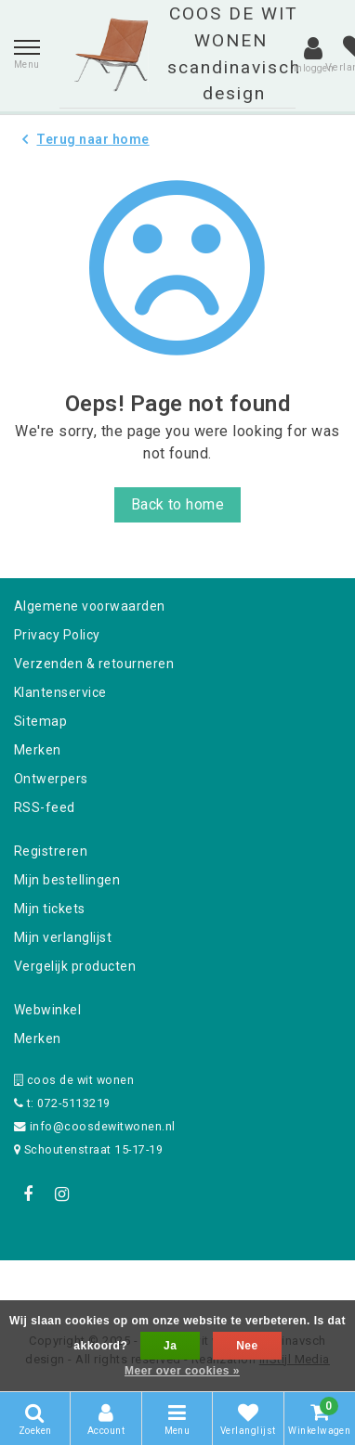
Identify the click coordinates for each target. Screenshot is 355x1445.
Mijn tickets (49, 908)
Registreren (50, 851)
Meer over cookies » (182, 1370)
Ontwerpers (51, 778)
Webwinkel (47, 1009)
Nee (246, 1345)
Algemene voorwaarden (89, 606)
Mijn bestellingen (67, 879)
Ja (170, 1345)
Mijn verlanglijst (63, 937)
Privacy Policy (57, 634)
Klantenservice (60, 692)
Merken (37, 749)
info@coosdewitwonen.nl (95, 1126)
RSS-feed (44, 807)
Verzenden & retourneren (94, 663)
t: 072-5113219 (62, 1103)
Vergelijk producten (75, 966)
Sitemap (40, 721)
